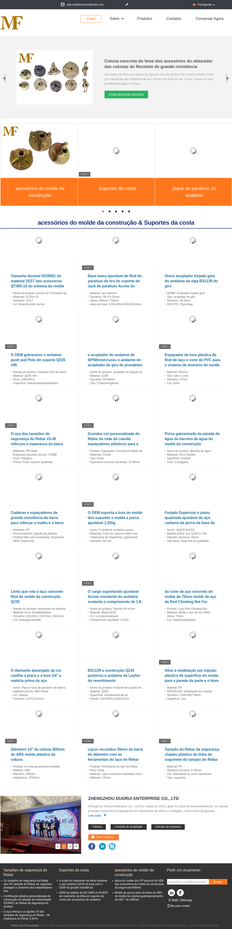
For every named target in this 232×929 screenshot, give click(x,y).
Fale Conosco (105, 837)
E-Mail (173, 900)
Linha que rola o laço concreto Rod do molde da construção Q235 (37, 597)
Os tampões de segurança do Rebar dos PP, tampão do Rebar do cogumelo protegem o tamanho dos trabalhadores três (28, 886)
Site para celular (178, 905)
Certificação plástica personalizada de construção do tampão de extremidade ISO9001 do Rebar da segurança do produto (27, 901)
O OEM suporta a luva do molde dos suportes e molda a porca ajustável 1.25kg (115, 518)
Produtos (144, 19)
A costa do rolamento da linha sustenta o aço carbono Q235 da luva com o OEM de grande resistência (83, 884)
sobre (115, 19)
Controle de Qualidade (129, 826)
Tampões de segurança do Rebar (25, 872)
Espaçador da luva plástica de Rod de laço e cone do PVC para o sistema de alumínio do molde (192, 360)
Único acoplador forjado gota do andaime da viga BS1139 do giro (191, 281)
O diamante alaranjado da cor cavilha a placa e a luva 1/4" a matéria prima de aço (36, 675)
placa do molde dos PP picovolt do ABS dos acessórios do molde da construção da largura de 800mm (139, 884)
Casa (90, 19)
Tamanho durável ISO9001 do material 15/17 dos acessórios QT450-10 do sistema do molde (37, 281)
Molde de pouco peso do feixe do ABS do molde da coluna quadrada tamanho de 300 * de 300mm (139, 896)
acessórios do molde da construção (40, 192)
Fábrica (97, 826)
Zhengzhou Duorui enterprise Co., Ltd (133, 798)
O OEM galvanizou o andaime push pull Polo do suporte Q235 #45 (38, 360)
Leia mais (94, 815)
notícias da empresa (168, 826)
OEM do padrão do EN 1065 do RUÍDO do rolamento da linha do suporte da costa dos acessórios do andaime (83, 896)
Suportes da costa (117, 188)
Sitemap (186, 900)
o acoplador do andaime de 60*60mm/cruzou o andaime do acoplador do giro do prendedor (115, 360)
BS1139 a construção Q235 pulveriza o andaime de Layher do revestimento (114, 675)
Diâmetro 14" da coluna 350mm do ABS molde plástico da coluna (38, 754)
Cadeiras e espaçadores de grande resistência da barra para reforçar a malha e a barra (37, 518)
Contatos (173, 19)
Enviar (218, 882)
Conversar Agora (209, 19)
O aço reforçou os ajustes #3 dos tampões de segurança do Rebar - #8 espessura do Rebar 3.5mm (27, 915)
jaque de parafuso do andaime (194, 192)
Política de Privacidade (25, 925)
